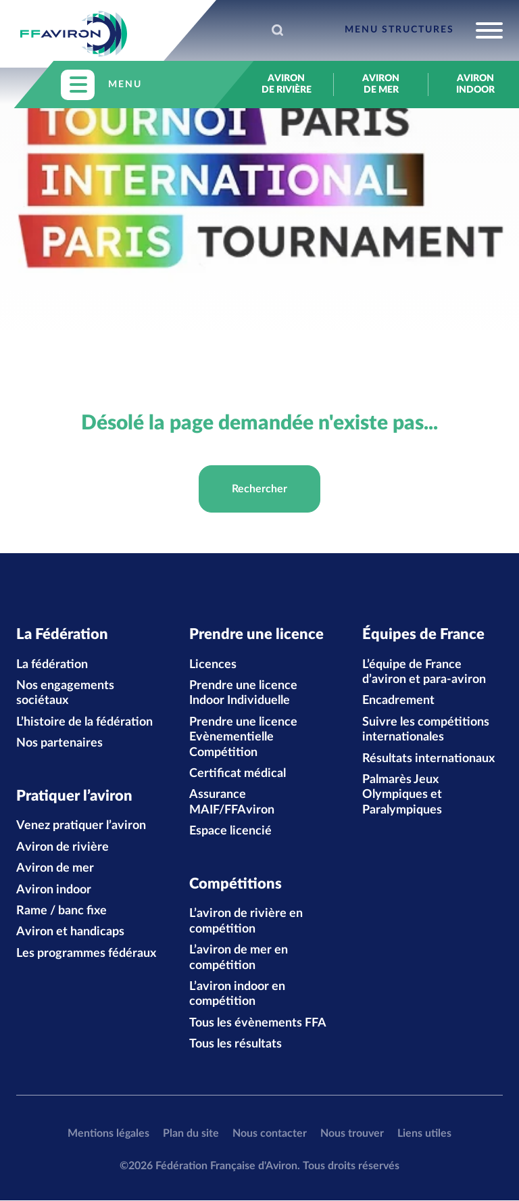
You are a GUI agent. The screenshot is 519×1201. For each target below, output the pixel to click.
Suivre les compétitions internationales (425, 729)
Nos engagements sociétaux (65, 693)
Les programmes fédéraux (86, 954)
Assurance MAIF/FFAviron (231, 802)
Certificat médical (237, 774)
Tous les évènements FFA (257, 1024)
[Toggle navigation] (424, 30)
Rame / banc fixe (61, 911)
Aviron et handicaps (70, 932)
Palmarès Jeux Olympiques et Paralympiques (402, 795)
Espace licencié (230, 832)
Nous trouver (352, 1134)
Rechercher (259, 489)
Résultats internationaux (428, 759)
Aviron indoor (475, 84)
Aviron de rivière (287, 84)
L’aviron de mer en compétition (238, 958)
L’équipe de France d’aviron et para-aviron (424, 672)
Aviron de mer (380, 84)
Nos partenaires (59, 744)
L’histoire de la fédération (84, 722)
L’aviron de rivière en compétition (246, 921)
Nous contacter (269, 1134)
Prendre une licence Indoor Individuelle (243, 693)
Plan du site (191, 1134)
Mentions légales (108, 1134)
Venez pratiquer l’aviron (81, 826)
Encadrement (398, 701)
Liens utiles (424, 1134)
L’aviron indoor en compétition (237, 994)
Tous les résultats (235, 1045)
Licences (213, 665)
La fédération (52, 665)
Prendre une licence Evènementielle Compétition (243, 737)
